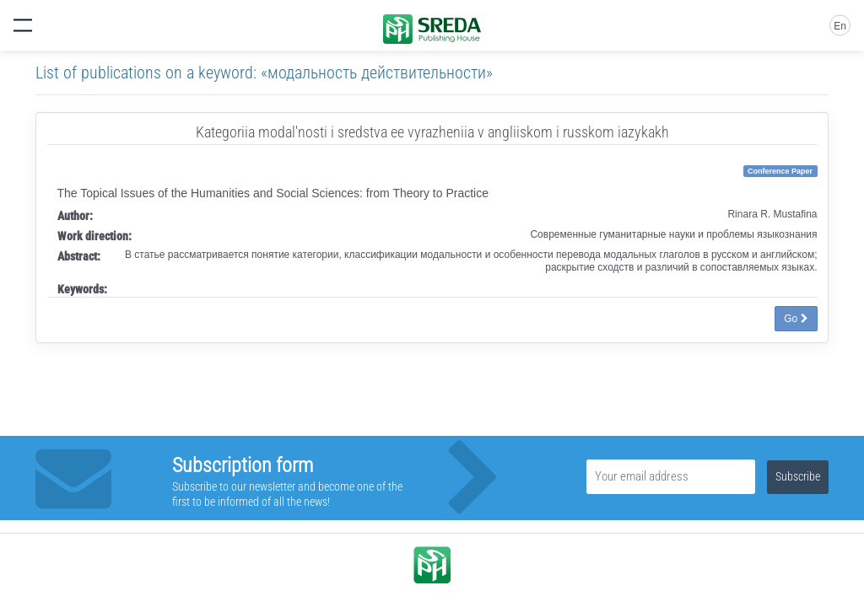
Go (795, 319)
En (840, 26)
